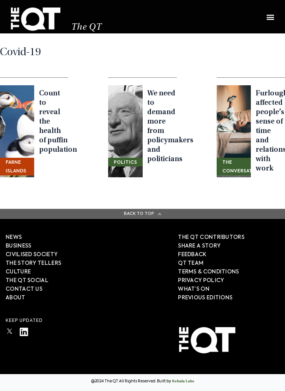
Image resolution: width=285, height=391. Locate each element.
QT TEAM (191, 263)
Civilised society (31, 254)
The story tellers (33, 263)
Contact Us (24, 289)
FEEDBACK (192, 254)
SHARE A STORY (199, 246)
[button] (270, 14)
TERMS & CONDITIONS (208, 272)
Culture (18, 272)
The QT (87, 28)
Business (18, 246)
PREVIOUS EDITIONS (205, 297)
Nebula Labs (183, 381)
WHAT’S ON (194, 289)
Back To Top (139, 213)
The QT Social (27, 280)
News (14, 237)
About (16, 297)
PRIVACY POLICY (201, 280)
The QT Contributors (211, 237)
